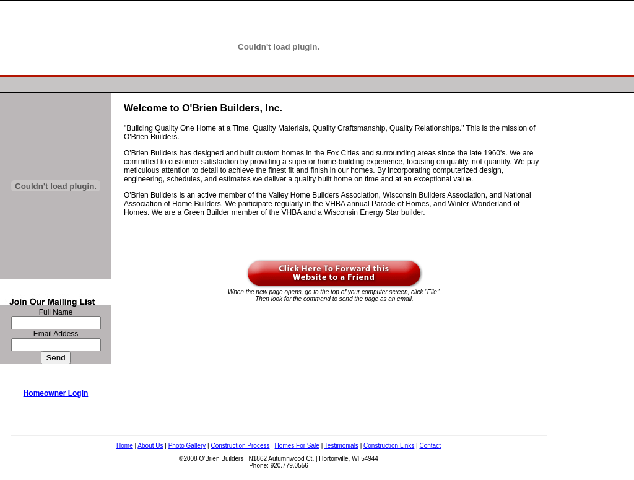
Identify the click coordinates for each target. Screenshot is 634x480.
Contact (429, 445)
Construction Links (388, 445)
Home (124, 445)
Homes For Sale (297, 445)
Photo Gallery (187, 445)
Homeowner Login (56, 393)
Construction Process (240, 445)
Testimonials (341, 445)
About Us (150, 445)
